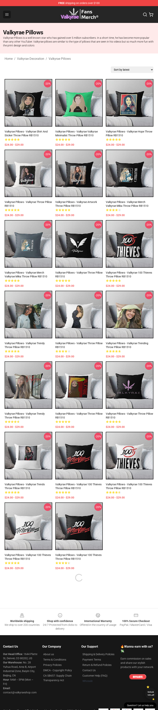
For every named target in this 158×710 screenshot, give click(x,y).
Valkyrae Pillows (60, 59)
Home (9, 59)
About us (48, 654)
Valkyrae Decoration (30, 59)
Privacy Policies (52, 664)
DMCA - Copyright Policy (57, 670)
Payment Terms (91, 659)
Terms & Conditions (54, 659)
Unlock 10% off (150, 693)
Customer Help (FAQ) (95, 675)
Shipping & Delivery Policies (98, 654)
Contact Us (89, 670)
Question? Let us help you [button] (140, 705)
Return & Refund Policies (97, 664)
